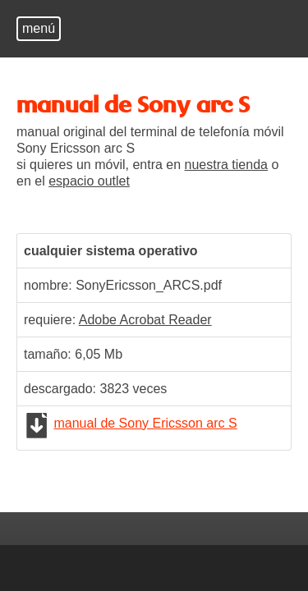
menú (38, 28)
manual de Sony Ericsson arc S (145, 423)
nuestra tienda (226, 165)
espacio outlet (89, 181)
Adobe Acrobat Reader (145, 320)
